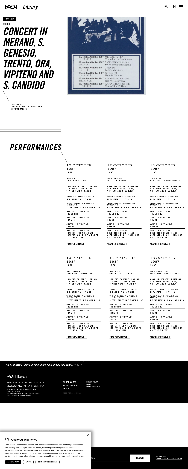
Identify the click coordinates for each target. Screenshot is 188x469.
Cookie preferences (94, 389)
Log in (164, 7)
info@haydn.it (14, 395)
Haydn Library (27, 8)
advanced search (169, 459)
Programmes (70, 384)
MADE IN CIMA (75, 395)
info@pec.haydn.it (31, 395)
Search (140, 458)
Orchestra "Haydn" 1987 (27, 106)
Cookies (89, 386)
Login (66, 391)
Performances (71, 387)
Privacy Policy (92, 384)
